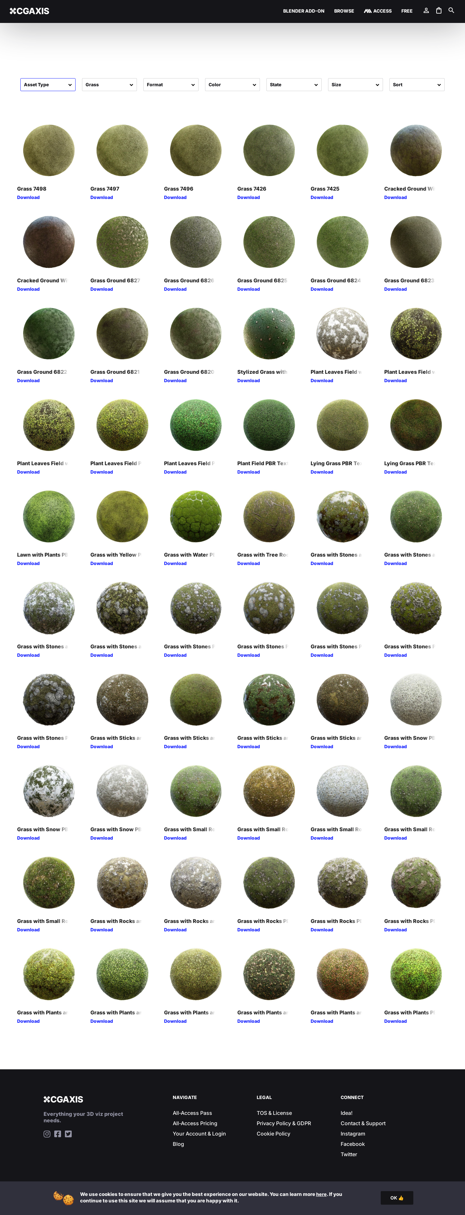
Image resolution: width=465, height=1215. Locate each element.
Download (28, 197)
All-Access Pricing (195, 1123)
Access (382, 11)
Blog (178, 1144)
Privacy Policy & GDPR (284, 1123)
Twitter (349, 1154)
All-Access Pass (192, 1113)
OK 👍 (397, 1197)
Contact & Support (363, 1123)
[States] (294, 84)
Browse (344, 11)
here (321, 1194)
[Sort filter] (417, 84)
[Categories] (109, 84)
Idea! (347, 1113)
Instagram (353, 1133)
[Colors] (232, 84)
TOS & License (274, 1113)
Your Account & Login (199, 1133)
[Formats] (171, 84)
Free (407, 11)
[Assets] (48, 84)
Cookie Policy (273, 1133)
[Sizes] (355, 84)
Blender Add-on (304, 11)
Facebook (353, 1144)
